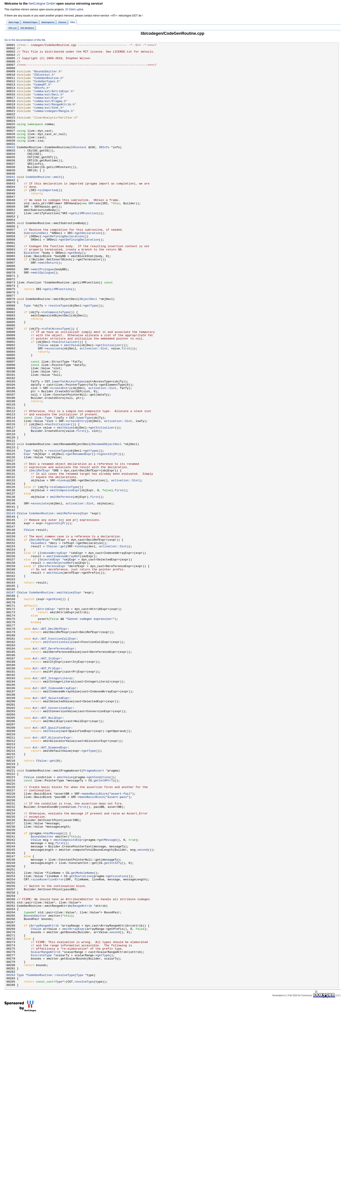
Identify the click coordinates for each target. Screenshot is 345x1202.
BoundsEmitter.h (47, 77)
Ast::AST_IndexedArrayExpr (54, 817)
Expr (27, 536)
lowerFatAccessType (67, 449)
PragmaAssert (93, 916)
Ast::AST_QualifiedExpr (52, 865)
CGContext (78, 168)
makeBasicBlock (95, 944)
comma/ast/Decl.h (48, 105)
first (125, 410)
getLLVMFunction (84, 247)
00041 (10, 204)
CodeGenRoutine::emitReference (54, 607)
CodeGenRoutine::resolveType (50, 1162)
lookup (64, 568)
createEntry (61, 457)
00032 (10, 168)
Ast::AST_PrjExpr (47, 793)
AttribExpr (46, 722)
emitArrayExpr (73, 1106)
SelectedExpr (50, 663)
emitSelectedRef (59, 667)
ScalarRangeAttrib (46, 1134)
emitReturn (48, 307)
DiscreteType (41, 1138)
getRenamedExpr (80, 536)
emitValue (72, 406)
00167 (10, 702)
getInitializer (109, 406)
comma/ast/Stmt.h (48, 121)
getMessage (107, 999)
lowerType (84, 493)
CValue (43, 406)
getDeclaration (88, 271)
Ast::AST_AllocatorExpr (52, 877)
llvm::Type (43, 493)
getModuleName (82, 1039)
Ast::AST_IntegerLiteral (53, 805)
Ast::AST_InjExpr (47, 782)
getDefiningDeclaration (64, 275)
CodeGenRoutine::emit (43, 204)
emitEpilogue (43, 319)
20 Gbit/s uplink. (74, 9)
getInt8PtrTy (104, 928)
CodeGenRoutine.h (48, 85)
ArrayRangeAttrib (45, 1102)
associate (54, 410)
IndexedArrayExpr (54, 655)
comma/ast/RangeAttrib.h (54, 117)
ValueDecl (38, 643)
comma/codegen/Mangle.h (53, 125)
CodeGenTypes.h (46, 89)
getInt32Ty (112, 1027)
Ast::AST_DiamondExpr (50, 888)
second (142, 1011)
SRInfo (104, 168)
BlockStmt (31, 295)
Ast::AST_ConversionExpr (53, 841)
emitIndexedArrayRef (63, 659)
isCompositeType (56, 366)
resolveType (57, 358)
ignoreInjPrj (109, 536)
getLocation (117, 1043)
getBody (75, 295)
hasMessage (53, 991)
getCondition (98, 924)
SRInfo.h (41, 97)
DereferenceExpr (53, 671)
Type (27, 358)
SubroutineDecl (36, 271)
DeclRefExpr (40, 556)
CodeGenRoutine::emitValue (51, 702)
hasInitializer (65, 402)
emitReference (61, 588)
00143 (10, 607)
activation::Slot (94, 410)
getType (91, 358)
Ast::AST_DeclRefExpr (50, 746)
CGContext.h (43, 81)
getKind (54, 710)
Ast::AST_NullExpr (47, 853)
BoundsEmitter (42, 995)
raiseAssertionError (47, 1047)
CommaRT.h (42, 93)
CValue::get (56, 647)
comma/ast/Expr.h (48, 109)
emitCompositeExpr (65, 580)
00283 (10, 1162)
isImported (48, 220)
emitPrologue (43, 315)
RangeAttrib (82, 1078)
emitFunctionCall (57, 762)
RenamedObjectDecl (107, 524)
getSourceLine (80, 1043)
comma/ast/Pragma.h (50, 113)
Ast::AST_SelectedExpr (51, 829)
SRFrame (94, 235)
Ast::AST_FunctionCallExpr (54, 758)
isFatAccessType (56, 386)
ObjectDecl (88, 350)
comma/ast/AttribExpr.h (53, 101)
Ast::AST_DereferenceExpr (53, 770)
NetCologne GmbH (42, 3)
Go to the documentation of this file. (25, 40)
